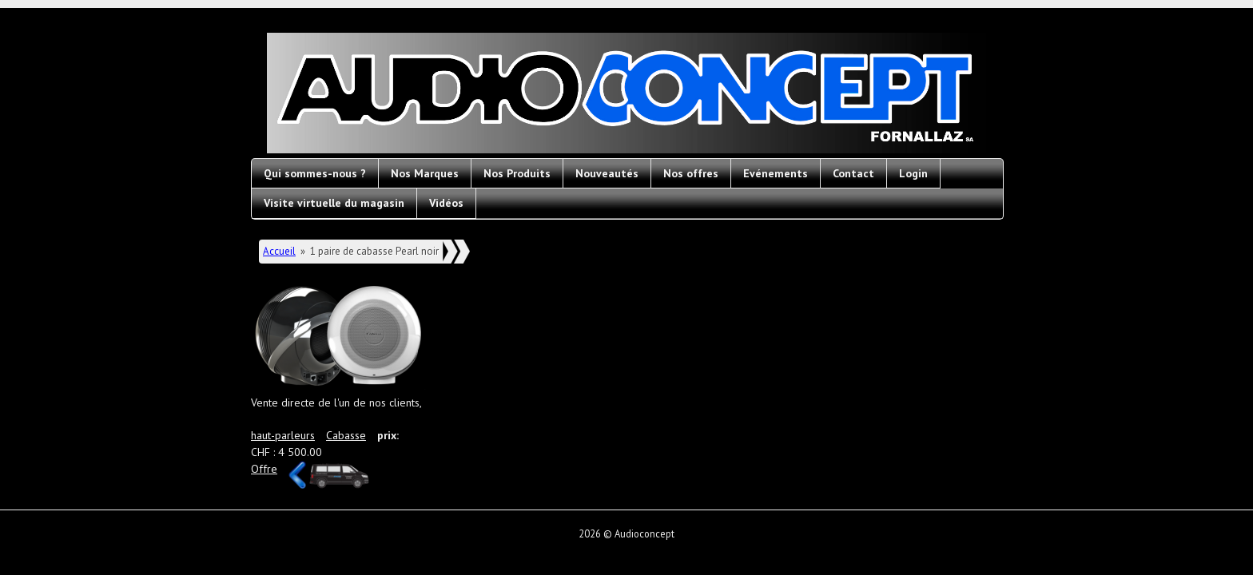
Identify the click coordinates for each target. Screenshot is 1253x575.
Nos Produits (517, 173)
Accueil (279, 251)
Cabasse (346, 435)
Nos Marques (425, 173)
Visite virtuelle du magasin (334, 203)
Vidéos (446, 203)
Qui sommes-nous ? (315, 173)
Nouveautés (606, 173)
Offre (264, 469)
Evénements (775, 173)
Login (913, 173)
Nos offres (690, 173)
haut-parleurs (283, 435)
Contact (853, 173)
